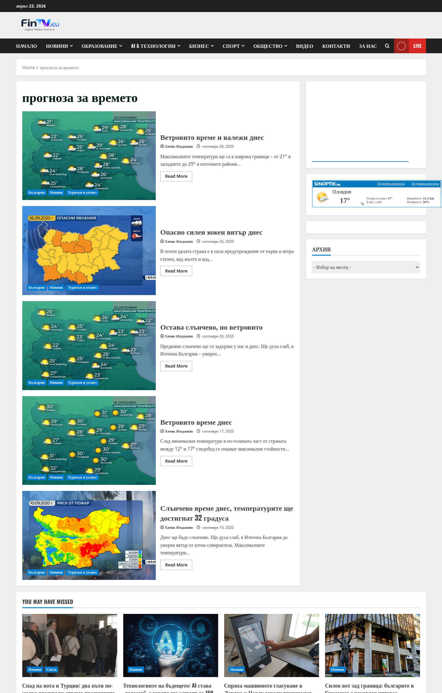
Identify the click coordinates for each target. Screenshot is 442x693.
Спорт (231, 45)
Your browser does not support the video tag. (360, 124)
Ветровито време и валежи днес (89, 155)
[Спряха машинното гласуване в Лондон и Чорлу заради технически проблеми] (271, 645)
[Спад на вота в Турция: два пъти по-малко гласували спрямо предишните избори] (69, 645)
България (37, 192)
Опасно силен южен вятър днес (89, 250)
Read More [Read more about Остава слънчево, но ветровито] (178, 367)
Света (51, 669)
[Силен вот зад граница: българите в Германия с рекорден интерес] (372, 645)
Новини (57, 45)
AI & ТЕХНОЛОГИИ (153, 45)
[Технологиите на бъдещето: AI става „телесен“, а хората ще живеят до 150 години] (170, 645)
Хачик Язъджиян (179, 146)
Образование (100, 45)
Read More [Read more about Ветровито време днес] (178, 462)
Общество (268, 45)
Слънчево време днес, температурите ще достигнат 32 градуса (89, 535)
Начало (26, 45)
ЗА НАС (368, 45)
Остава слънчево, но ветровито (89, 345)
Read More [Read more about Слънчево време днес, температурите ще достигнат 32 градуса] (178, 566)
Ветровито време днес (89, 440)
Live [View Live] (408, 45)
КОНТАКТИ (336, 45)
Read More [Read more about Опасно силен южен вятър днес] (178, 272)
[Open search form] (387, 46)
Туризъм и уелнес (82, 192)
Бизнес (199, 45)
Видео (304, 45)
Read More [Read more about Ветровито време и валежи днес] (178, 177)
